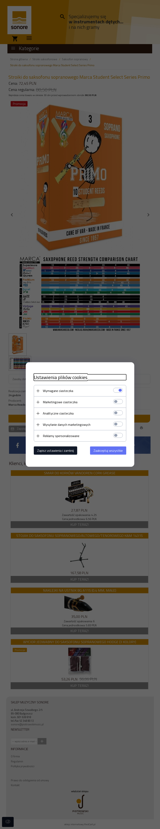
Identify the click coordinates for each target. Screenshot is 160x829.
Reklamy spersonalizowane (61, 435)
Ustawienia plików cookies (60, 377)
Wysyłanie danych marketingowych (66, 424)
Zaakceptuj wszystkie (108, 450)
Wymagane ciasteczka (58, 390)
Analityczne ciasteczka (58, 413)
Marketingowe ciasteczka (60, 402)
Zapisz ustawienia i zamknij (55, 450)
